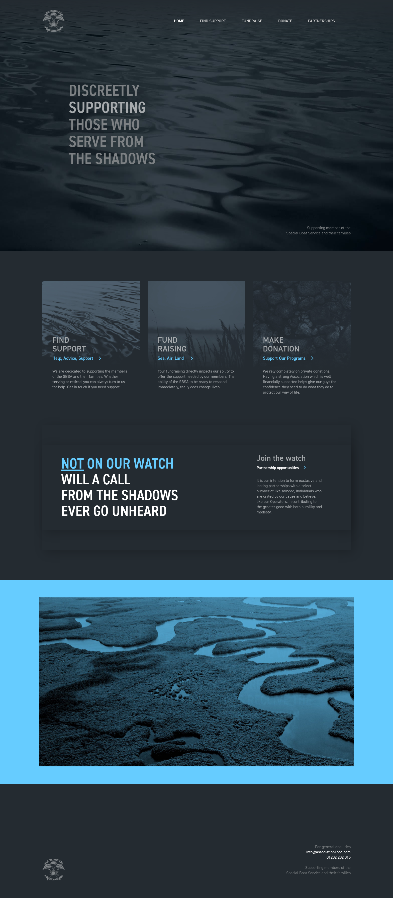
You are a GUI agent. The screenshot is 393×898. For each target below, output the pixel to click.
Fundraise (252, 21)
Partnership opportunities (279, 467)
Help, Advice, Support (74, 358)
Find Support (213, 21)
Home (179, 21)
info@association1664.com (328, 852)
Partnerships (321, 21)
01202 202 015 (339, 857)
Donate (285, 21)
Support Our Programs (285, 358)
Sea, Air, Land (173, 358)
